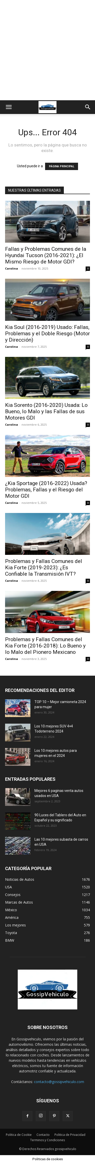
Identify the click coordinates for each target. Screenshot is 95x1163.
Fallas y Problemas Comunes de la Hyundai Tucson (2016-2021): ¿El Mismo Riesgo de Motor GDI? (45, 255)
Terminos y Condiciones (47, 1140)
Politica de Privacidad (69, 1135)
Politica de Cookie (19, 1135)
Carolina (11, 268)
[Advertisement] (47, 50)
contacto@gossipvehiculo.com (59, 1081)
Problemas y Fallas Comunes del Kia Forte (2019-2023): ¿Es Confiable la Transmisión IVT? (43, 567)
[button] (9, 107)
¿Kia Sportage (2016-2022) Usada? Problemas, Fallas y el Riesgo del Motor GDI (46, 489)
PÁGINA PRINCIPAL (61, 166)
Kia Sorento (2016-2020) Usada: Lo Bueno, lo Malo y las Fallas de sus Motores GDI (46, 411)
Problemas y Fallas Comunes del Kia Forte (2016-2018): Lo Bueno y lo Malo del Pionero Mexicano (45, 645)
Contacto (43, 1135)
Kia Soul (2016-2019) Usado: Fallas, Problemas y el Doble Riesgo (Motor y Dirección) (47, 333)
